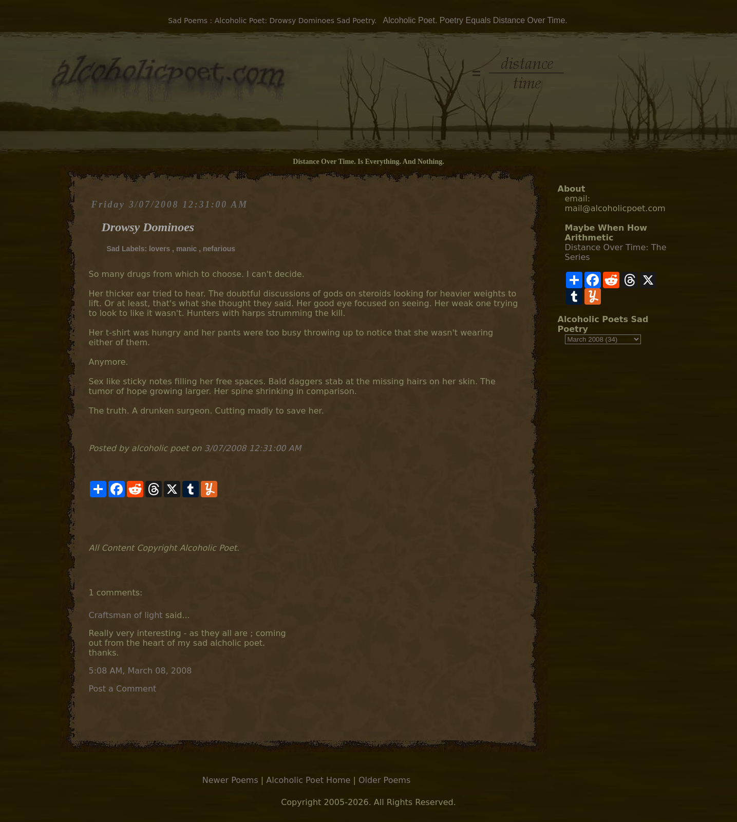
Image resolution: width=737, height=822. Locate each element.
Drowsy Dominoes (148, 227)
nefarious (219, 249)
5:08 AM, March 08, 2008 (140, 671)
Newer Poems (230, 780)
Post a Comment (123, 689)
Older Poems (384, 780)
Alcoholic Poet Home (308, 780)
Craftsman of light (126, 615)
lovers (159, 249)
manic (186, 249)
